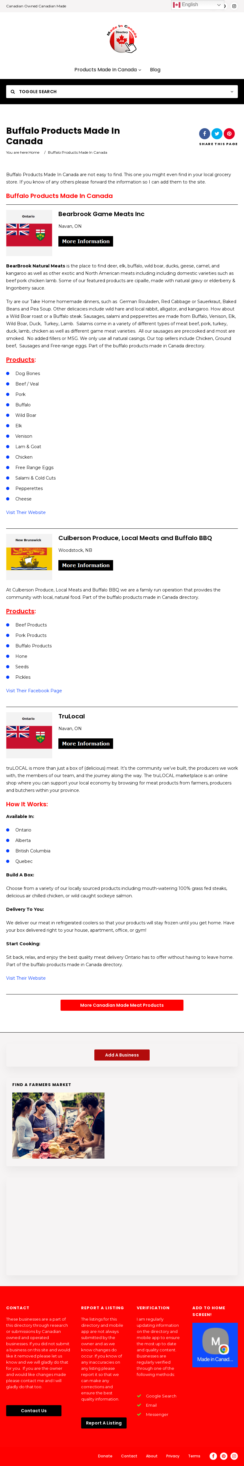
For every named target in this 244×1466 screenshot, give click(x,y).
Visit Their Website (26, 512)
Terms (194, 1456)
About (152, 1456)
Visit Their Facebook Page (34, 690)
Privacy (172, 1456)
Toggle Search (34, 92)
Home (34, 152)
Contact (129, 1456)
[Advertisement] (122, 1226)
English (185, 5)
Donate (105, 1456)
